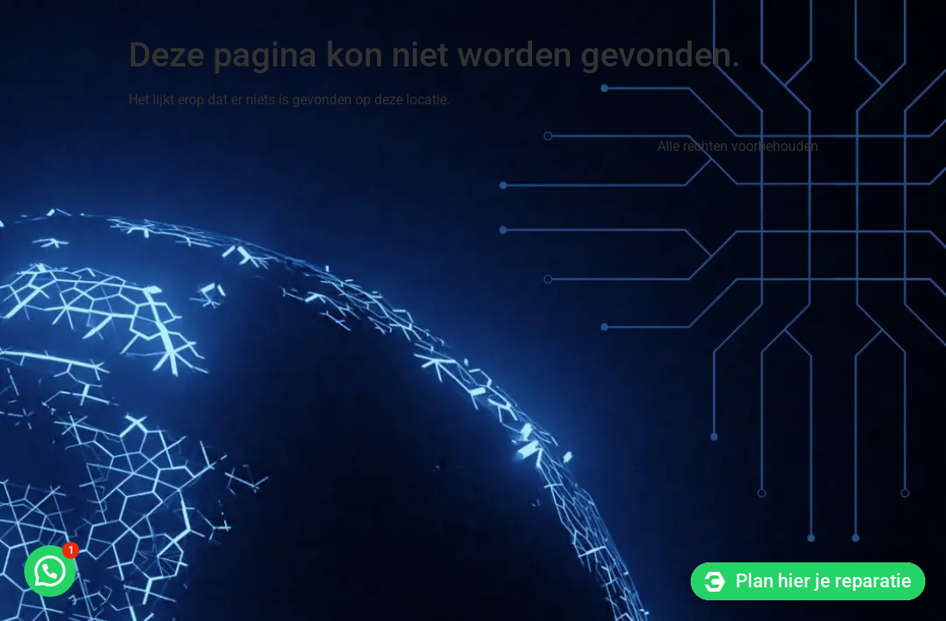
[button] (50, 571)
